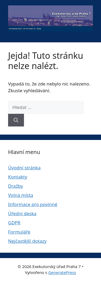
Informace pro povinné (32, 204)
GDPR (14, 223)
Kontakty (17, 177)
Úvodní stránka (24, 168)
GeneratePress (62, 272)
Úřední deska (22, 213)
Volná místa (20, 195)
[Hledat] (16, 120)
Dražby (15, 186)
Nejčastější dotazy (27, 241)
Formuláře (19, 232)
